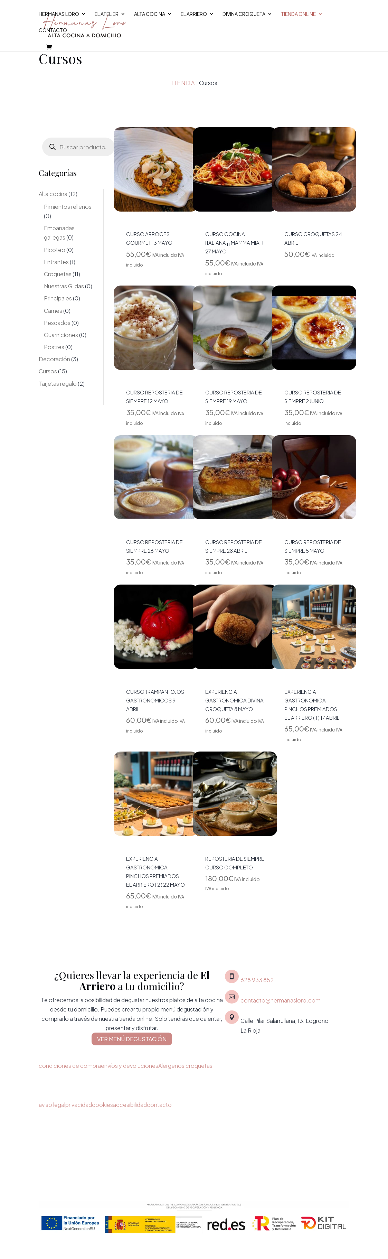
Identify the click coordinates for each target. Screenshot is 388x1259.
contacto (159, 1104)
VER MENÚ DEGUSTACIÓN (132, 1039)
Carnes (53, 310)
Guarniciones (61, 334)
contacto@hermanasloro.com (280, 1000)
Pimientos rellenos (68, 206)
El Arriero (194, 14)
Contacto (53, 30)
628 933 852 (257, 979)
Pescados (57, 322)
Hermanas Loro (59, 14)
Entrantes (56, 261)
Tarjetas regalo (58, 383)
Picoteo (54, 249)
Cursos (48, 371)
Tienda (183, 82)
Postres (54, 347)
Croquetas (58, 274)
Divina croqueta (244, 14)
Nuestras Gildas (64, 286)
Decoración (54, 359)
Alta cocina (149, 14)
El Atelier (107, 14)
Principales (58, 298)
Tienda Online (298, 14)
